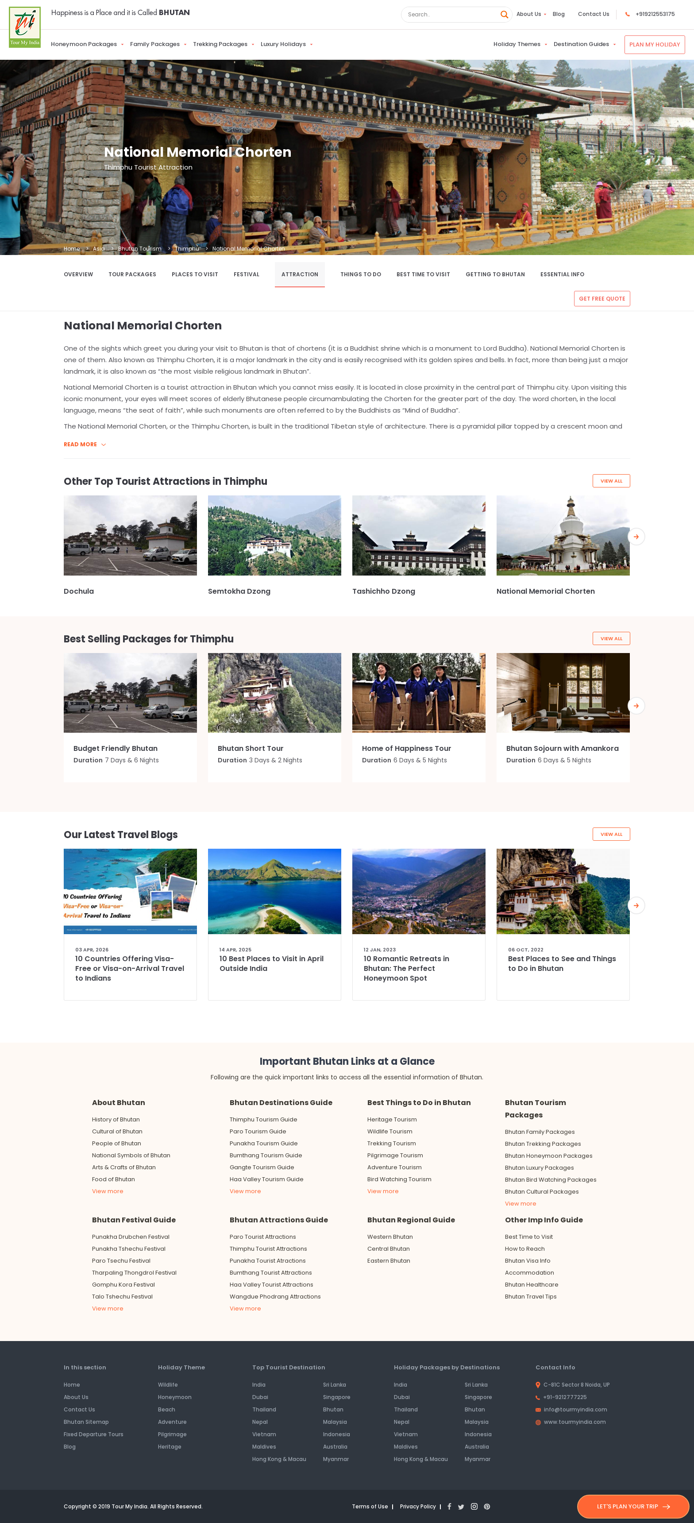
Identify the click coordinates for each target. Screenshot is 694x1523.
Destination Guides (581, 44)
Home (72, 248)
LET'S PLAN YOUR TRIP (633, 1506)
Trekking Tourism (391, 1143)
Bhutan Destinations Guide (281, 1103)
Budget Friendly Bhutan (115, 748)
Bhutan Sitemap (86, 1422)
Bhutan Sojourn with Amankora (562, 748)
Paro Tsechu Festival (121, 1260)
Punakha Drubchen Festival (131, 1237)
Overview (78, 274)
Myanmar (336, 1459)
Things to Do (360, 274)
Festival (246, 274)
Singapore (337, 1397)
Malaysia (335, 1422)
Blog (559, 14)
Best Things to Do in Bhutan (419, 1103)
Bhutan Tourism (140, 248)
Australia (335, 1446)
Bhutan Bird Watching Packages (551, 1179)
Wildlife (168, 1384)
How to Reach (525, 1249)
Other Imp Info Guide (544, 1220)
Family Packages (155, 44)
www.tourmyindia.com (571, 1422)
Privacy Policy (423, 1506)
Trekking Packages (220, 44)
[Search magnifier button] (504, 14)
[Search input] (451, 14)
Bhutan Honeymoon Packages (549, 1156)
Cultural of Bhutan (117, 1131)
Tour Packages (132, 274)
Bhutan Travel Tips (531, 1296)
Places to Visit (195, 274)
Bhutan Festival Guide (134, 1220)
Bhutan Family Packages (540, 1132)
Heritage (169, 1446)
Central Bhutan (388, 1249)
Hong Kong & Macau (279, 1459)
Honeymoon (175, 1397)
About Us (529, 14)
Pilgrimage (172, 1434)
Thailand (264, 1409)
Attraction (299, 274)
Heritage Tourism (392, 1119)
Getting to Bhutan (495, 274)
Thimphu (187, 248)
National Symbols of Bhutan (131, 1155)
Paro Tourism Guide (258, 1131)
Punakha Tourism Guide (264, 1143)
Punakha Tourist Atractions (268, 1260)
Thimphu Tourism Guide (263, 1119)
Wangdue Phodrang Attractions (275, 1296)
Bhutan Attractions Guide (279, 1220)
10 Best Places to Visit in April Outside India (272, 964)
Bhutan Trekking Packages (543, 1144)
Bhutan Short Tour (251, 748)
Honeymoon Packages (84, 44)
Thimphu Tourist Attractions (268, 1249)
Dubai (260, 1397)
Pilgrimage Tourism (395, 1155)
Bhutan (333, 1409)
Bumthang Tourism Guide (266, 1155)
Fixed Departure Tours (93, 1434)
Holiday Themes (517, 44)
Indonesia (336, 1434)
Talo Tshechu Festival (122, 1296)
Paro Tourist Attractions (263, 1237)
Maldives (264, 1446)
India (259, 1384)
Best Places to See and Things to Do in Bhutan (562, 964)
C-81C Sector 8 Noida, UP (573, 1384)
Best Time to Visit (423, 274)
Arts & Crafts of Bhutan (124, 1167)
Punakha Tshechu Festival (129, 1249)
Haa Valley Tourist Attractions (271, 1284)
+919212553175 (655, 14)
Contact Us (593, 14)
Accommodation (529, 1272)
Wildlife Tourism (390, 1131)
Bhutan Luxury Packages (539, 1168)
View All (610, 481)
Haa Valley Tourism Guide (267, 1179)
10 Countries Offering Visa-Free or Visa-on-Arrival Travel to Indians (129, 968)
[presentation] (647, 539)
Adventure (172, 1422)
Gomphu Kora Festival (123, 1284)
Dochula (79, 591)
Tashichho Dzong (383, 591)
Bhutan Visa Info (528, 1260)
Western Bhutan (390, 1237)
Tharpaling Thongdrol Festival (134, 1272)
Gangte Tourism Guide (262, 1167)
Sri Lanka (334, 1384)
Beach (166, 1409)
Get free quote (602, 298)
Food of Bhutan (113, 1179)
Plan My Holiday (654, 44)
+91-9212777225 (561, 1397)
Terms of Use (372, 1506)
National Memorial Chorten (546, 591)
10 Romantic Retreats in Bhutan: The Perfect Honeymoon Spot (406, 968)
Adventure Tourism (394, 1167)
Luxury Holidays (283, 44)
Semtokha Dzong (239, 591)
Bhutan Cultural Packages (542, 1191)
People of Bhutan (116, 1143)
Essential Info (562, 274)
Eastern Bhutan (388, 1260)
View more (107, 1191)
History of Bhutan (116, 1119)
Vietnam (264, 1434)
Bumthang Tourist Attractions (271, 1272)
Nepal (260, 1422)
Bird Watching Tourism (399, 1179)
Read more (85, 444)
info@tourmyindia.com (571, 1409)
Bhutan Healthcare (532, 1284)
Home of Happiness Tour (406, 748)
